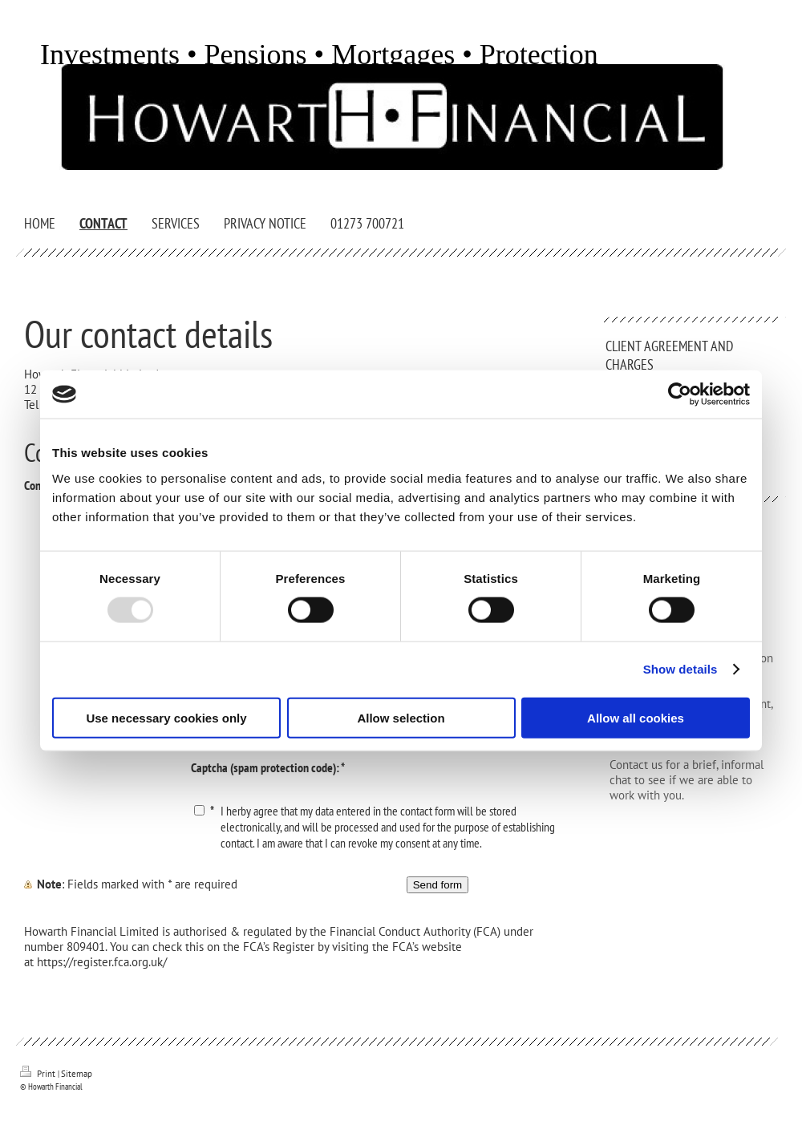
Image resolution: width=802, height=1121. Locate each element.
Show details (680, 669)
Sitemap (76, 1073)
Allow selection (400, 717)
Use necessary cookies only (166, 717)
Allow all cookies (635, 717)
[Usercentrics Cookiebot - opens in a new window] (680, 394)
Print (39, 1073)
